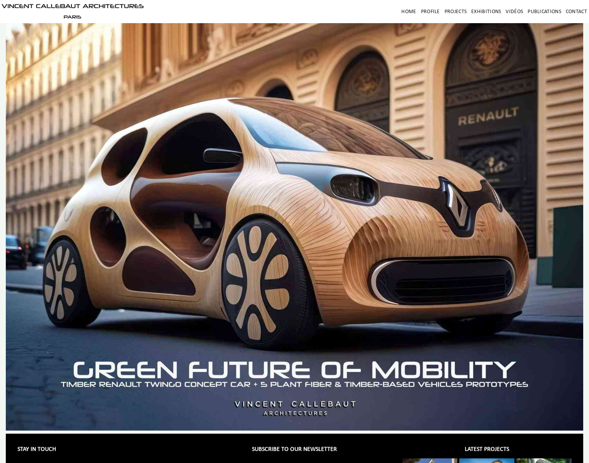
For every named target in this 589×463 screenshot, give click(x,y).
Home (408, 12)
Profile (430, 12)
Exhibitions (486, 12)
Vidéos (514, 12)
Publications (544, 12)
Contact (576, 12)
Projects (456, 12)
